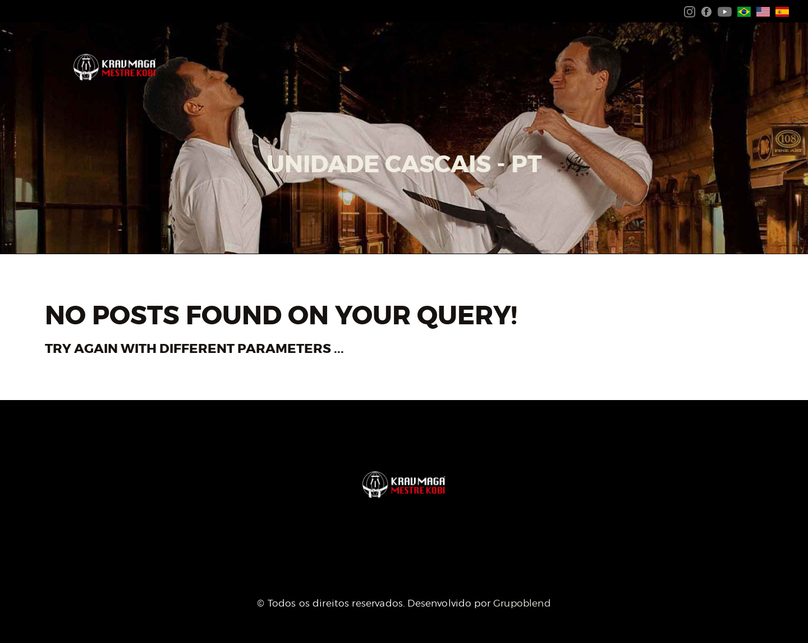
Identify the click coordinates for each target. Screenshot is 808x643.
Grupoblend (522, 603)
